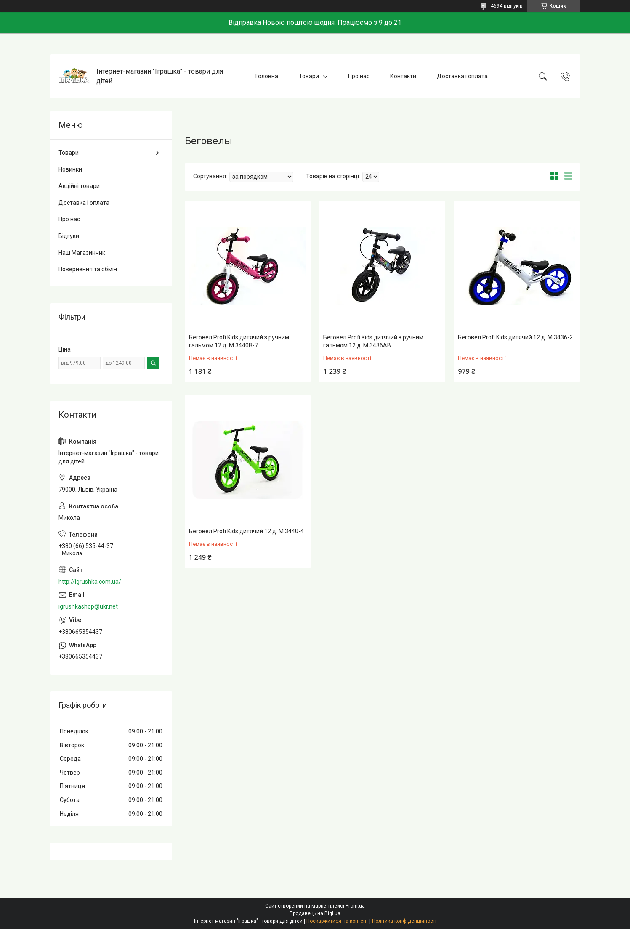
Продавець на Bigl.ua (315, 913)
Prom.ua (355, 906)
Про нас (358, 76)
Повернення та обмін (87, 269)
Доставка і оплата (462, 76)
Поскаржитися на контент (337, 921)
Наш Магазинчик (81, 252)
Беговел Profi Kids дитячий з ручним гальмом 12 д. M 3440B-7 (239, 341)
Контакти (403, 76)
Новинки (70, 169)
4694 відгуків (507, 6)
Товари (309, 76)
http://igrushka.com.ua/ (89, 581)
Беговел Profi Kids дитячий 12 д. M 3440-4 (246, 531)
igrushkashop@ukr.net (88, 606)
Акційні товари (79, 186)
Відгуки (68, 236)
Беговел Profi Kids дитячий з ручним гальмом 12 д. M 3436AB (373, 341)
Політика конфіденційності (404, 921)
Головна (266, 76)
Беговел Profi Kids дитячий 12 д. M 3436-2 (515, 337)
